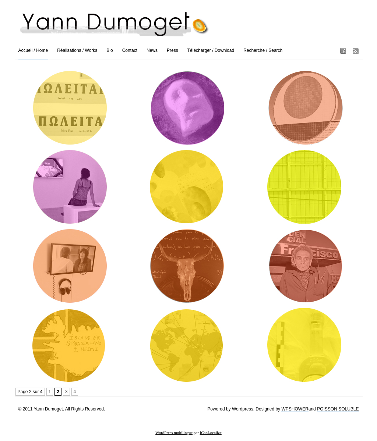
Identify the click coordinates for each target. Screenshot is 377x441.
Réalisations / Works (77, 50)
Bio (109, 50)
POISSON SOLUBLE (338, 409)
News (152, 50)
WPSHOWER (294, 409)
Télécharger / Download (210, 50)
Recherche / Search (262, 50)
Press (172, 50)
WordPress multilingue (174, 432)
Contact (129, 50)
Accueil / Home (33, 50)
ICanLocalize (211, 432)
